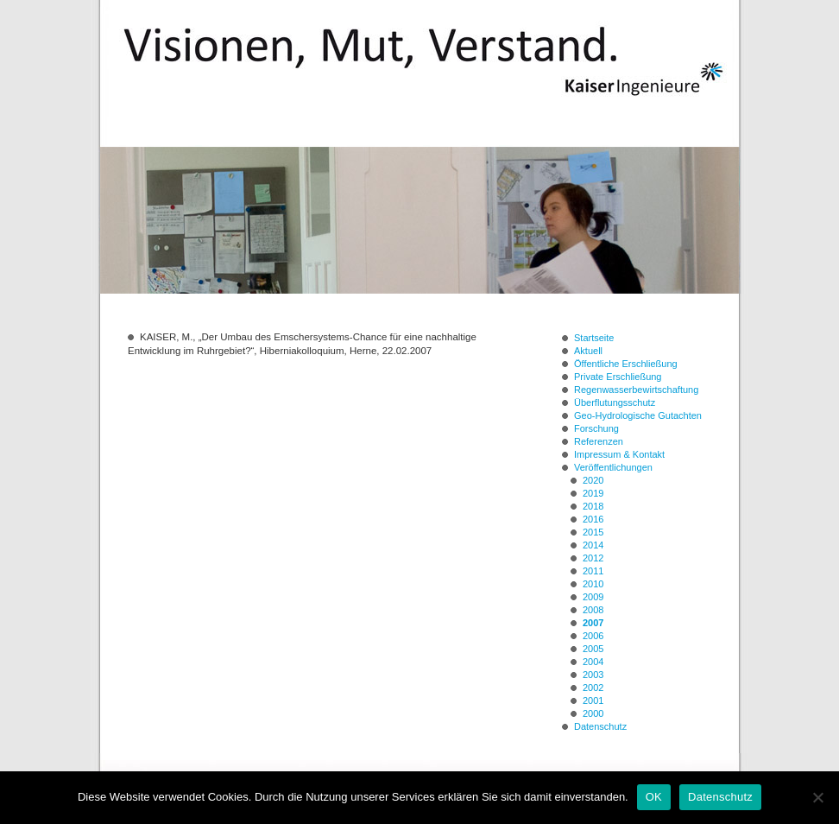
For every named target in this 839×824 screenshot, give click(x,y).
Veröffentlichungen (613, 467)
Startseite (594, 338)
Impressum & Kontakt (619, 454)
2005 (593, 648)
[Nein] (817, 797)
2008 (593, 610)
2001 (593, 700)
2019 (593, 493)
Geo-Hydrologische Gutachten (638, 415)
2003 (593, 674)
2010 (593, 584)
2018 (593, 506)
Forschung (596, 428)
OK (654, 796)
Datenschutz (600, 726)
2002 (593, 687)
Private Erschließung (618, 376)
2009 (593, 597)
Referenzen (598, 441)
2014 (593, 545)
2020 (593, 480)
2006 (593, 636)
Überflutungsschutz (614, 402)
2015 (593, 532)
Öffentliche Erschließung (626, 363)
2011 (593, 571)
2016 (593, 519)
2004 (593, 661)
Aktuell (588, 350)
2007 (593, 623)
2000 (593, 713)
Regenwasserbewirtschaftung (636, 389)
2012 (593, 558)
